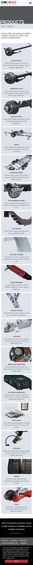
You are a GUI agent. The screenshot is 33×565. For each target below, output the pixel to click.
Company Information (9, 543)
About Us (4, 540)
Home (3, 26)
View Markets (15, 533)
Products (10, 26)
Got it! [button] (16, 561)
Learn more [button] (10, 558)
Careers (23, 543)
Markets (14, 540)
